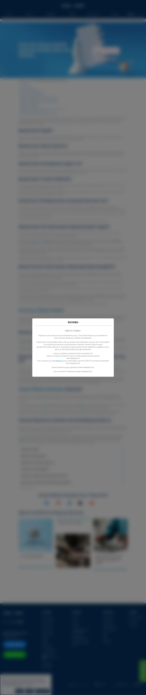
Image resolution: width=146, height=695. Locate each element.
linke (81, 367)
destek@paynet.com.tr (64, 361)
